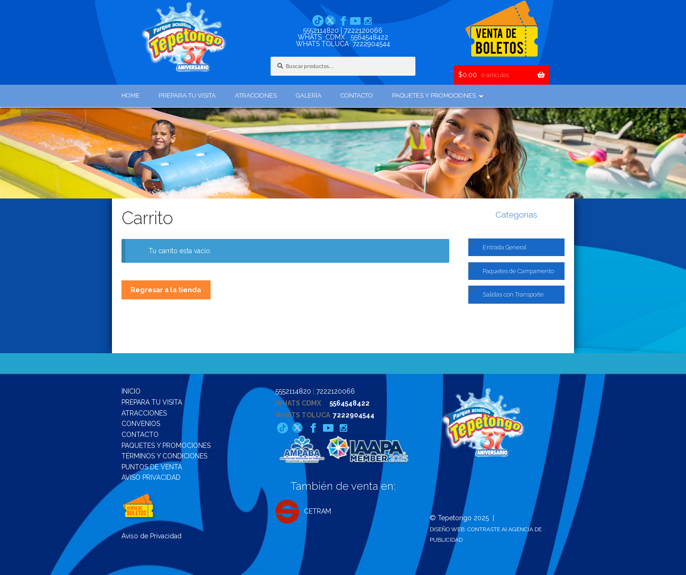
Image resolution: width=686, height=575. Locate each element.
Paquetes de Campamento (518, 271)
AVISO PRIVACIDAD (151, 477)
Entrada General (504, 247)
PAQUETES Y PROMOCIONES (166, 445)
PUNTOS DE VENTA (151, 467)
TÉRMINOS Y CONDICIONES (164, 456)
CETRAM (303, 511)
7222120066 (363, 30)
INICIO (131, 391)
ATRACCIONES (144, 413)
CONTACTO (140, 434)
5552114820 (321, 30)
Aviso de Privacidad (151, 536)
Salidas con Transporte (513, 294)
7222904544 (371, 44)
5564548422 (369, 37)
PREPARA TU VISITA (151, 402)
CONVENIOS (140, 423)
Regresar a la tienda (166, 290)
